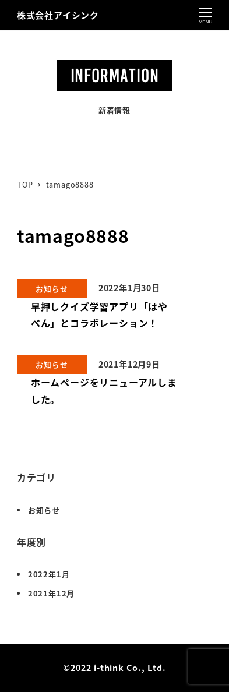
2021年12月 (51, 593)
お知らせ (44, 510)
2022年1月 (49, 574)
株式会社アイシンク (58, 15)
